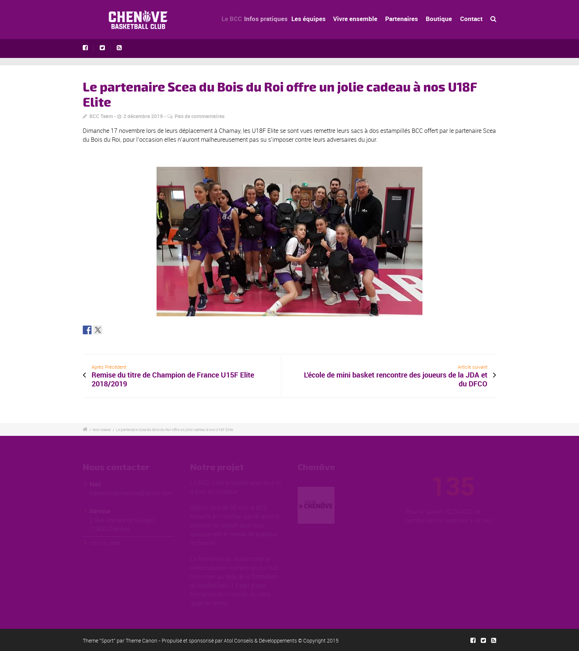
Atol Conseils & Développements (260, 640)
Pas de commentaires (200, 116)
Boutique (439, 18)
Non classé (102, 429)
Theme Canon (141, 640)
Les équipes (320, 18)
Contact (471, 18)
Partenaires (403, 18)
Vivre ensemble (362, 18)
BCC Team (101, 116)
